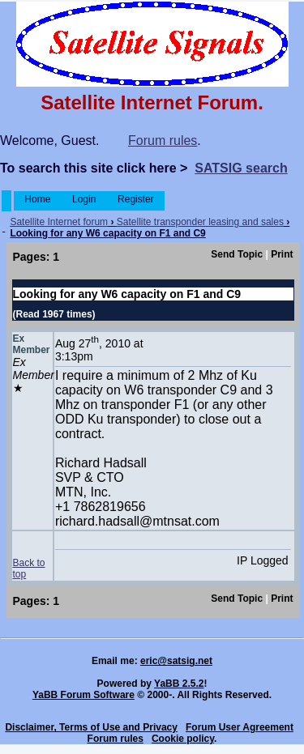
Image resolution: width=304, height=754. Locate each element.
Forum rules (162, 140)
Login (84, 199)
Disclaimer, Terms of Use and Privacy (91, 727)
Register (136, 199)
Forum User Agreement (239, 727)
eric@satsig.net (176, 661)
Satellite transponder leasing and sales (200, 222)
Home (38, 199)
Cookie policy (183, 738)
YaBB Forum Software (83, 695)
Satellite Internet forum (59, 222)
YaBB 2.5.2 (178, 683)
